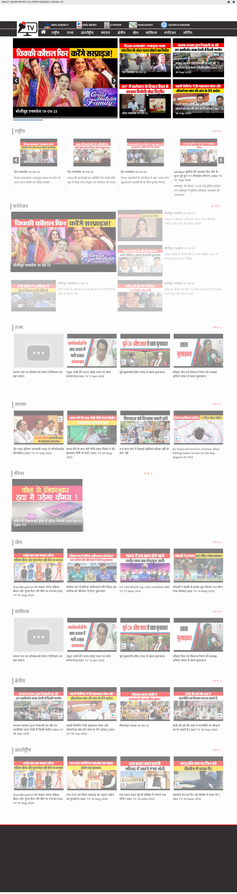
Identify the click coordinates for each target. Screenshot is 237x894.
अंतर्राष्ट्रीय (87, 33)
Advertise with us (21, 2)
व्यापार (105, 33)
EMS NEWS (86, 24)
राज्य (70, 33)
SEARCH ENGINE (175, 24)
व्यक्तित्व (151, 33)
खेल (135, 33)
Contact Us (57, 2)
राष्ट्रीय (55, 33)
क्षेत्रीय (121, 33)
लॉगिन (187, 33)
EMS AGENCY (56, 25)
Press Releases (40, 2)
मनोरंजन (170, 33)
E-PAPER (112, 25)
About (5, 2)
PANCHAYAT (141, 25)
